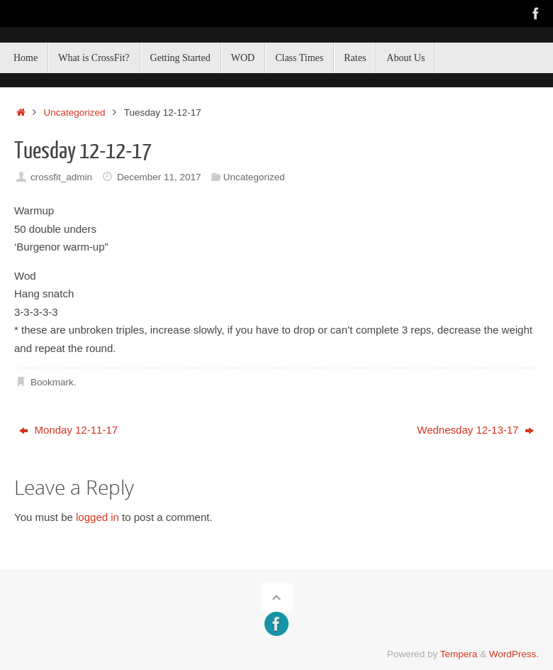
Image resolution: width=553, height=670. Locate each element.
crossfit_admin (61, 177)
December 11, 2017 (159, 177)
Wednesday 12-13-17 (475, 430)
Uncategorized (75, 112)
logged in (97, 517)
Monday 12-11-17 (68, 430)
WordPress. (514, 654)
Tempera (459, 654)
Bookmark (52, 382)
